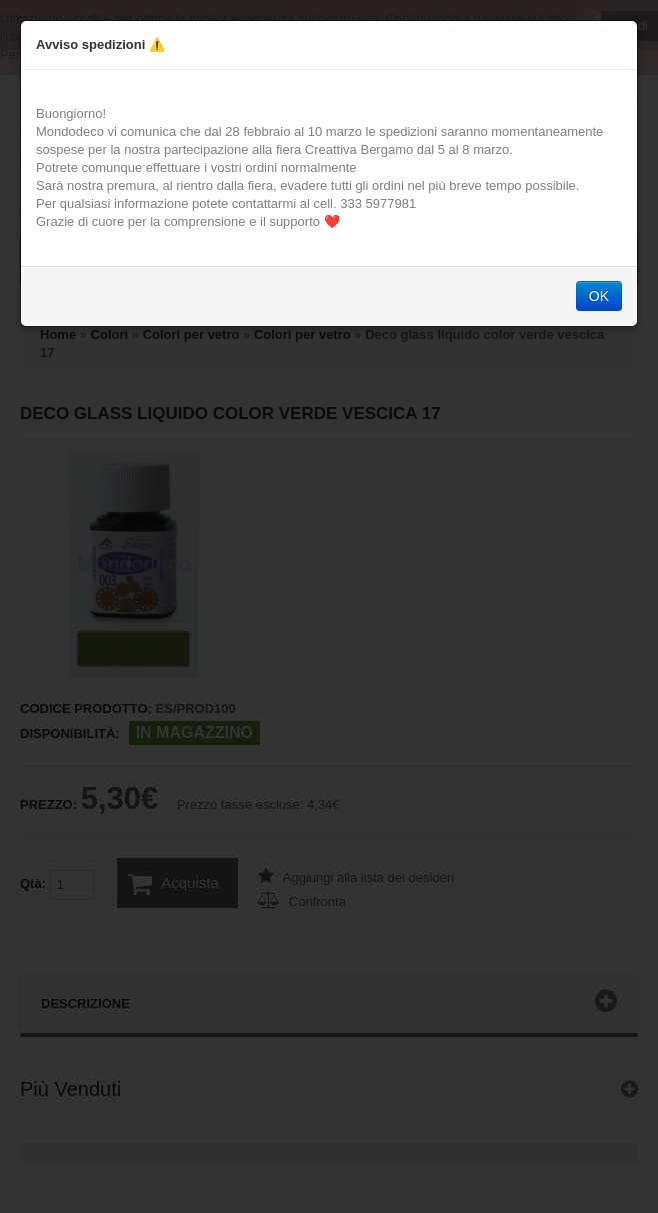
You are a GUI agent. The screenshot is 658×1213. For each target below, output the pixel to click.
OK (599, 296)
